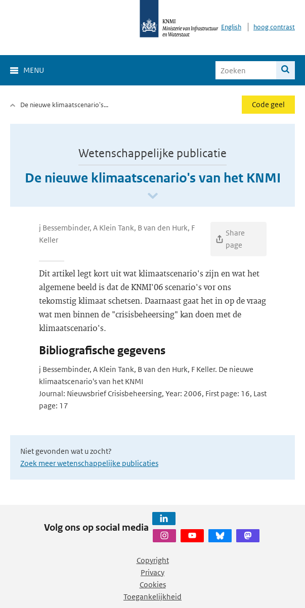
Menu (33, 70)
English (231, 27)
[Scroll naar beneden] (153, 196)
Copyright (153, 560)
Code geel (268, 104)
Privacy (152, 572)
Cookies (153, 584)
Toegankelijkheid (152, 596)
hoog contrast (274, 27)
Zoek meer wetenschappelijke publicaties (89, 463)
